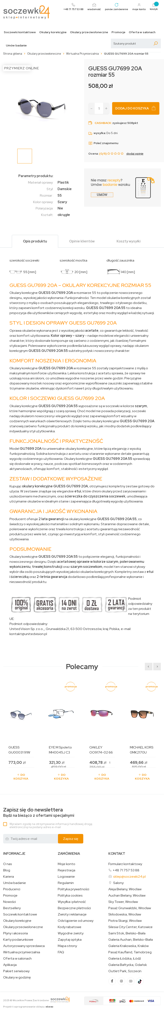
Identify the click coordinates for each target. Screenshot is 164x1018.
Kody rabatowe (69, 927)
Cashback (103, 123)
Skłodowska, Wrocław (124, 914)
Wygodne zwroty (70, 933)
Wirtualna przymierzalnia (21, 952)
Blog (6, 870)
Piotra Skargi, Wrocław (125, 921)
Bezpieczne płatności (74, 908)
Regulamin (66, 883)
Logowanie (66, 877)
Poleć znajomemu (103, 143)
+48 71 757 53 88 (126, 870)
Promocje (118, 32)
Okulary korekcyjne (53, 32)
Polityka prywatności (73, 889)
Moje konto (66, 864)
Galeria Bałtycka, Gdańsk (127, 965)
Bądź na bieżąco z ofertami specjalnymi (38, 812)
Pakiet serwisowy (16, 971)
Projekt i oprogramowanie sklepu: (28, 1006)
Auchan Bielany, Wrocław (126, 895)
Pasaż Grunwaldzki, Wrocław (129, 908)
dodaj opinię (134, 153)
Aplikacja (10, 965)
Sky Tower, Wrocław (123, 902)
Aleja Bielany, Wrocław (124, 889)
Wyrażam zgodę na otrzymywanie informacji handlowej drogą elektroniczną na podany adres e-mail (50, 825)
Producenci (11, 889)
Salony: (118, 883)
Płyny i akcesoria (15, 933)
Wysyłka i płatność (72, 902)
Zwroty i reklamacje (72, 914)
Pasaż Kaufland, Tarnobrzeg (130, 952)
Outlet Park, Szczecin (124, 971)
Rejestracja (66, 870)
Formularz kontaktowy (125, 864)
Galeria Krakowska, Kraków (128, 946)
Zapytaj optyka (70, 940)
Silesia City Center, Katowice (130, 927)
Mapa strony (67, 946)
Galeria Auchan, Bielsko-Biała (130, 940)
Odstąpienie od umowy (75, 921)
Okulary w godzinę (17, 977)
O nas (7, 864)
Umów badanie (16, 45)
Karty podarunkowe (18, 940)
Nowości (9, 902)
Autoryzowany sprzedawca (24, 946)
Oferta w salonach (142, 32)
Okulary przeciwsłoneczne (89, 32)
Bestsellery (12, 908)
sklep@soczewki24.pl (129, 876)
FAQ (61, 952)
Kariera (8, 877)
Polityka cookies (70, 895)
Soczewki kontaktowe (19, 32)
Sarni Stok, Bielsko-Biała (126, 933)
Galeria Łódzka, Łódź (124, 958)
